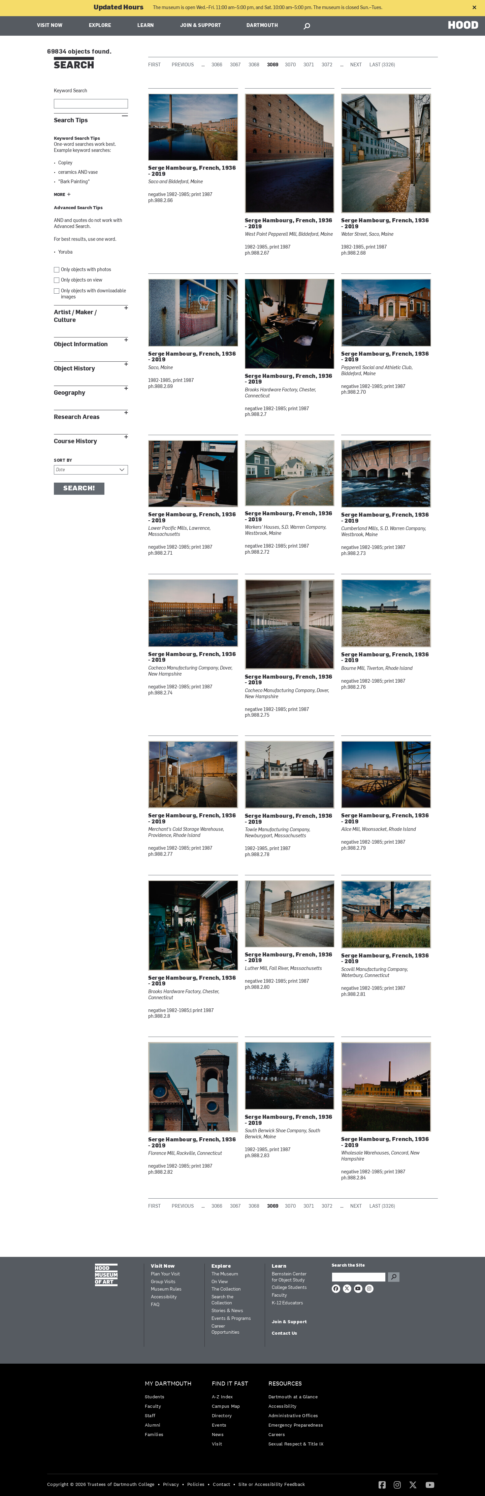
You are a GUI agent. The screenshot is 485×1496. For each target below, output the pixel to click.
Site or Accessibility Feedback (271, 1484)
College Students (289, 1287)
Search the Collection (222, 1300)
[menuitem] (170, 1410)
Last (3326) (382, 65)
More (59, 195)
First (154, 65)
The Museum (225, 1274)
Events (219, 1425)
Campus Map (226, 1406)
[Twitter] (413, 1484)
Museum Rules (166, 1289)
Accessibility (164, 1297)
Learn (145, 25)
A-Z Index (222, 1397)
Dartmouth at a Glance (293, 1397)
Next (356, 65)
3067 (235, 65)
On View (220, 1281)
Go (393, 1277)
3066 (217, 65)
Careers (276, 1434)
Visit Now (50, 25)
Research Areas (77, 417)
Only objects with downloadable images (93, 294)
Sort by (63, 461)
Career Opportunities (225, 1329)
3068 (254, 65)
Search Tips (71, 120)
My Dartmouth (168, 1383)
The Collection (226, 1289)
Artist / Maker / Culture (75, 316)
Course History (75, 441)
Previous (183, 65)
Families (154, 1434)
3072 (327, 65)
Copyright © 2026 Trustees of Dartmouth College (101, 1484)
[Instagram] (397, 1484)
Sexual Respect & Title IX (296, 1444)
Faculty (279, 1295)
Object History (74, 368)
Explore (100, 25)
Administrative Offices (293, 1415)
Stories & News (227, 1310)
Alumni (153, 1425)
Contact (221, 1484)
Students (154, 1397)
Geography (69, 392)
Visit (217, 1444)
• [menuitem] (159, 1484)
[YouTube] (429, 1484)
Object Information (81, 344)
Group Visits (163, 1281)
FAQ (155, 1304)
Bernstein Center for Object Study (289, 1277)
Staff (150, 1415)
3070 (290, 65)
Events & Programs (231, 1318)
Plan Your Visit (165, 1274)
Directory (222, 1415)
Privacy (171, 1484)
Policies (195, 1484)
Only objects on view (81, 280)
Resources (285, 1383)
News (218, 1434)
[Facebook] (382, 1484)
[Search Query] (359, 1277)
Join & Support (200, 25)
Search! (79, 488)
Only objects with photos (86, 269)
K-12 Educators (287, 1303)
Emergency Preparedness (295, 1425)
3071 (308, 65)
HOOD (463, 25)
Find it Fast (230, 1383)
